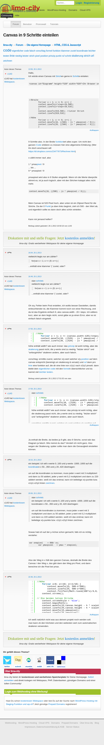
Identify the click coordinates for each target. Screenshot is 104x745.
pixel (37, 56)
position (44, 56)
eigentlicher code (20, 50)
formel (49, 50)
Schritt (76, 76)
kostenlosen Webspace (32, 705)
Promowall (41, 24)
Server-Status (72, 731)
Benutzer (27, 24)
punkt (58, 56)
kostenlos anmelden (79, 242)
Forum (16, 24)
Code (38, 148)
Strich (58, 76)
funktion (57, 50)
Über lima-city (86, 727)
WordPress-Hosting (56, 10)
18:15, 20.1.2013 (35, 464)
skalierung (77, 55)
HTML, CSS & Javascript (67, 44)
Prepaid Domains (56, 709)
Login (79, 2)
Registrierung (91, 2)
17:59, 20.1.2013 (35, 393)
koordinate (82, 50)
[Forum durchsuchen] (65, 3)
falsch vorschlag (37, 50)
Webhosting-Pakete (35, 10)
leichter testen (46, 376)
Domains (73, 10)
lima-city (7, 44)
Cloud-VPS (85, 10)
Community (6, 15)
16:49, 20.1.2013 (35, 280)
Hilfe (17, 15)
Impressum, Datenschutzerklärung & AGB (44, 731)
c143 (9, 74)
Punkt (48, 210)
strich (87, 55)
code (7, 50)
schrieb (39, 284)
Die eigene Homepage (39, 44)
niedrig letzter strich (25, 56)
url (92, 55)
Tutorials (54, 24)
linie (12, 55)
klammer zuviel (68, 50)
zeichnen (7, 60)
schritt (68, 56)
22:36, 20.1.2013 (35, 582)
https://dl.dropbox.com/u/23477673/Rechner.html (51, 155)
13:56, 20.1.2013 (35, 69)
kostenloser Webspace (12, 10)
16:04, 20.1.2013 (35, 256)
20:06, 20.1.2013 (35, 497)
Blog (97, 727)
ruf (63, 56)
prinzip (52, 56)
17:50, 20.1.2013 (35, 333)
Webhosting (11, 727)
